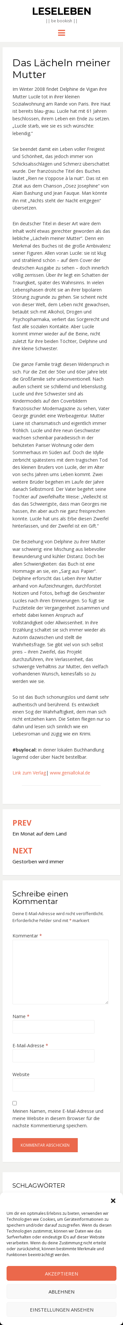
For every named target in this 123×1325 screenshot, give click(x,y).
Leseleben (61, 11)
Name (21, 1016)
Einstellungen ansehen (61, 1309)
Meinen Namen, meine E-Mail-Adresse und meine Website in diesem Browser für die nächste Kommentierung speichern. (57, 1118)
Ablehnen (61, 1291)
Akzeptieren (61, 1273)
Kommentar (27, 936)
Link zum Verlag (29, 773)
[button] (113, 1200)
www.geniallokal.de (70, 773)
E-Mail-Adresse (30, 1045)
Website (21, 1074)
